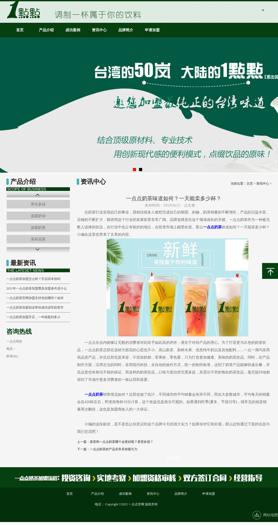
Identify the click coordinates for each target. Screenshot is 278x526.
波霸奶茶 (38, 228)
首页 (20, 30)
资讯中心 (99, 30)
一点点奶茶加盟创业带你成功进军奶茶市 (35, 307)
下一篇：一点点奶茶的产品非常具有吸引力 (107, 449)
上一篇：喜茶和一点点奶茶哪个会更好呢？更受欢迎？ (115, 442)
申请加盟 (152, 30)
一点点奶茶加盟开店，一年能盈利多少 (33, 317)
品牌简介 (125, 30)
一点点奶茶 (212, 227)
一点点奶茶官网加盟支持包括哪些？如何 (35, 298)
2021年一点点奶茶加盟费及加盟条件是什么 (36, 288)
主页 (249, 183)
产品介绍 (46, 30)
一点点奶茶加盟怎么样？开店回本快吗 (33, 279)
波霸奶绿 (38, 216)
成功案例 (72, 30)
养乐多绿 (38, 204)
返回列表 (173, 458)
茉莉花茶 (38, 239)
